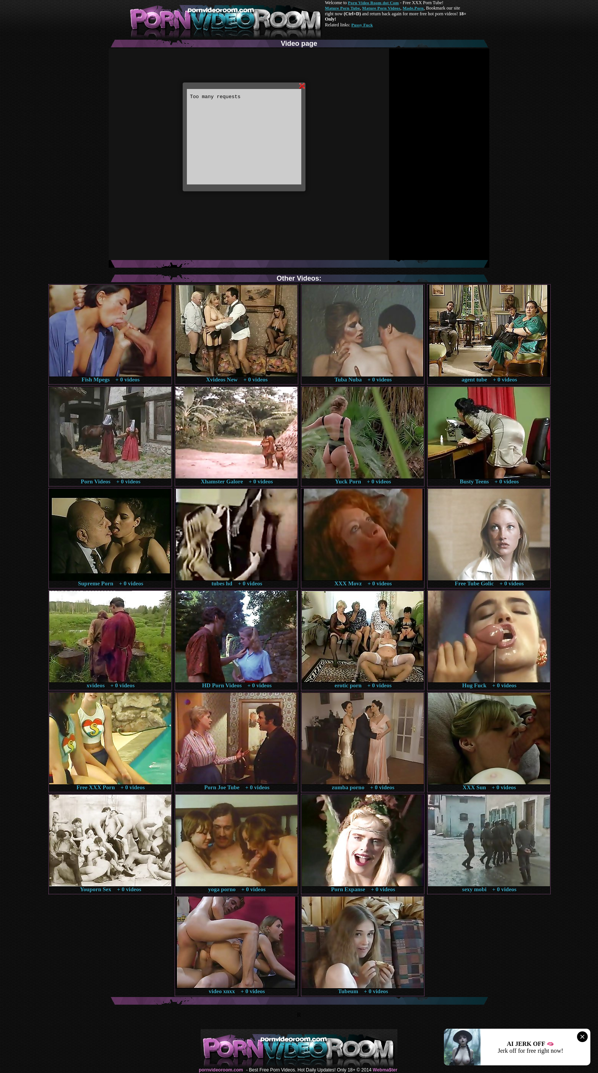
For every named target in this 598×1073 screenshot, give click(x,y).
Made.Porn (413, 8)
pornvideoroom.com (221, 1070)
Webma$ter (385, 1070)
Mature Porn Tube (342, 8)
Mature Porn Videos (381, 8)
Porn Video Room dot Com (373, 2)
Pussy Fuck (362, 25)
